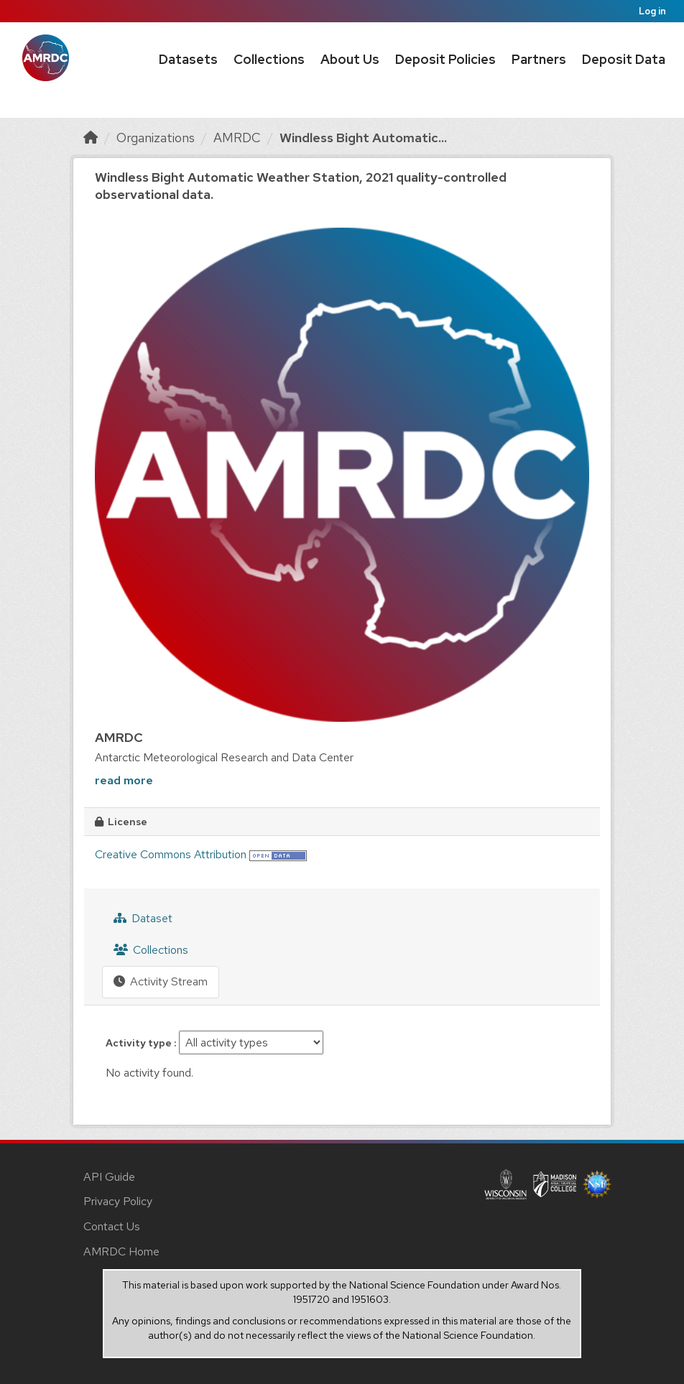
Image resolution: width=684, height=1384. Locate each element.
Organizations (155, 137)
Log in (652, 11)
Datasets (188, 59)
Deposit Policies (445, 59)
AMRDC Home (121, 1251)
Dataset (143, 918)
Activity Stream (161, 981)
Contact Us (111, 1226)
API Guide (109, 1176)
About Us (349, 59)
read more (124, 780)
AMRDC (237, 137)
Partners (539, 59)
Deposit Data (623, 59)
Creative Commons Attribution (170, 854)
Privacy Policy (117, 1201)
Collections (269, 59)
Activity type (140, 1042)
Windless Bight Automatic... (363, 137)
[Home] (90, 137)
